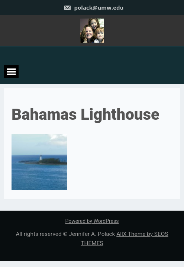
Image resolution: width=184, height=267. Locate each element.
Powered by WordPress (92, 221)
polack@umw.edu (94, 7)
